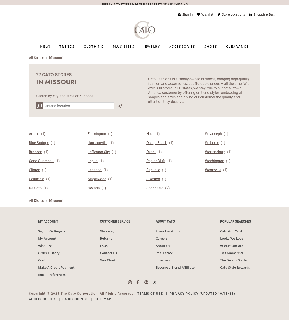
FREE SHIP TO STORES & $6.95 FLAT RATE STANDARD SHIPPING (145, 4)
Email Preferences (52, 275)
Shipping (107, 231)
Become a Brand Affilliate (175, 267)
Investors (163, 260)
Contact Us (108, 253)
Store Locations (168, 231)
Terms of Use (150, 293)
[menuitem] (45, 46)
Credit (43, 260)
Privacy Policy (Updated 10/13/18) (202, 293)
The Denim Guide (233, 260)
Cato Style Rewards (235, 267)
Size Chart (108, 260)
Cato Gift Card (231, 231)
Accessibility (42, 299)
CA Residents (75, 299)
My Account (47, 238)
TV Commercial (231, 253)
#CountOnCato (231, 246)
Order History (49, 253)
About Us (163, 246)
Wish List (45, 246)
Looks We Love (231, 238)
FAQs (104, 246)
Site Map (103, 299)
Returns (106, 238)
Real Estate (164, 253)
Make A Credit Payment (56, 267)
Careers (162, 238)
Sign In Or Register (52, 231)
